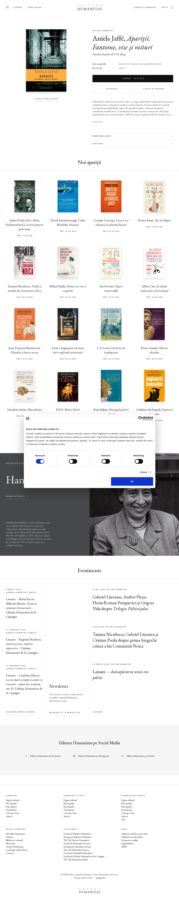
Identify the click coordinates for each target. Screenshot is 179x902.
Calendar (98, 712)
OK (132, 481)
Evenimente (11, 809)
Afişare (144, 472)
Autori (9, 816)
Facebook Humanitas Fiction (77, 843)
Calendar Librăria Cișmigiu (20, 712)
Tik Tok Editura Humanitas (76, 840)
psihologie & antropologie (146, 64)
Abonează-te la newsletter (64, 713)
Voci (123, 819)
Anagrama (100, 877)
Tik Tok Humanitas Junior (76, 859)
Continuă (97, 122)
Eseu (121, 68)
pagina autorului (15, 496)
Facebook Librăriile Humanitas (78, 853)
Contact (10, 853)
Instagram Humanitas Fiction (77, 846)
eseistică (124, 64)
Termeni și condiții (129, 840)
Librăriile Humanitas (145, 7)
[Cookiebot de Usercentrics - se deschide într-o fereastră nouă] (140, 418)
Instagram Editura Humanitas (78, 837)
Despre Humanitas (15, 846)
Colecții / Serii (12, 813)
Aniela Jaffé (108, 38)
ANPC (124, 846)
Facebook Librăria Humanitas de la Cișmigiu (84, 856)
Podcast (9, 837)
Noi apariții (11, 803)
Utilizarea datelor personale (134, 833)
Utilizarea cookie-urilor (132, 837)
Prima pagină (34, 7)
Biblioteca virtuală (14, 840)
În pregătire (11, 806)
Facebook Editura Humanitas (77, 833)
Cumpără (133, 78)
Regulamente (127, 843)
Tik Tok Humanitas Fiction (76, 849)
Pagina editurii (12, 800)
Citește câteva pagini (46, 99)
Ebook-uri (10, 843)
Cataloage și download (16, 849)
